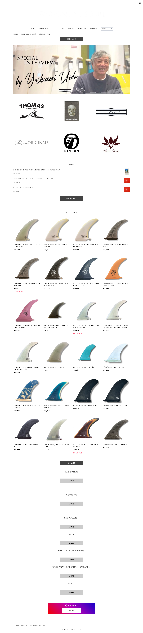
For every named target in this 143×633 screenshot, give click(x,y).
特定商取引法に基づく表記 (37, 625)
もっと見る (71, 463)
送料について (71, 39)
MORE (71, 481)
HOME (32, 29)
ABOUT (71, 29)
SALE (54, 29)
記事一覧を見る (71, 199)
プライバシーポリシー (20, 625)
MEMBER (93, 29)
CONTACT (81, 29)
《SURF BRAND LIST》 (28, 34)
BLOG (61, 29)
